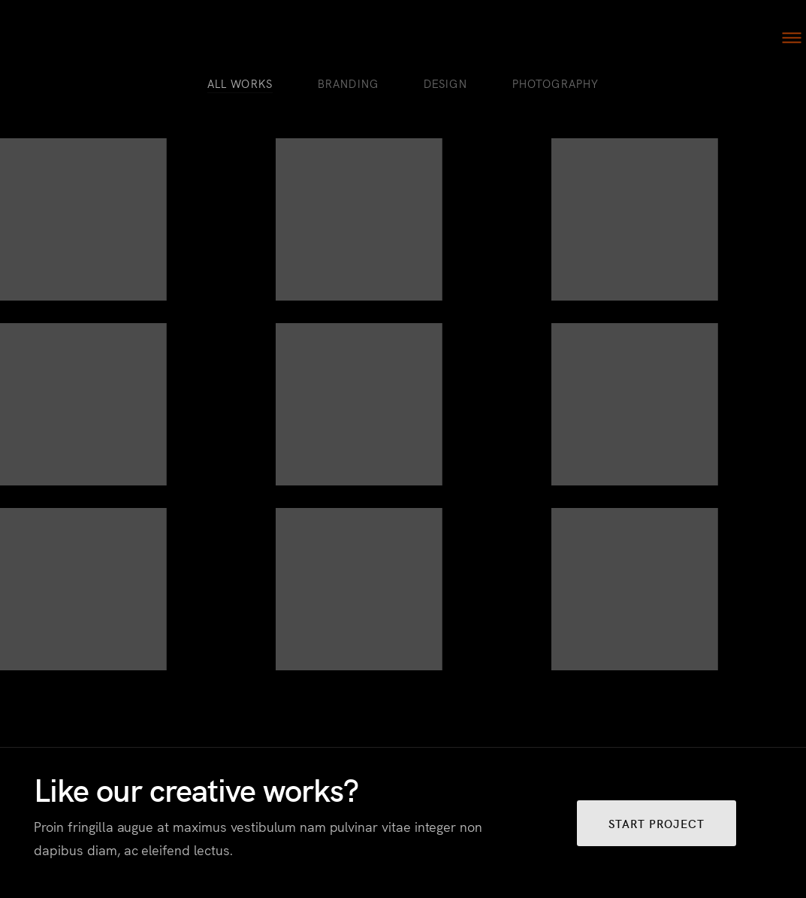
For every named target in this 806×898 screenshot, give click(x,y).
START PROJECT (656, 823)
